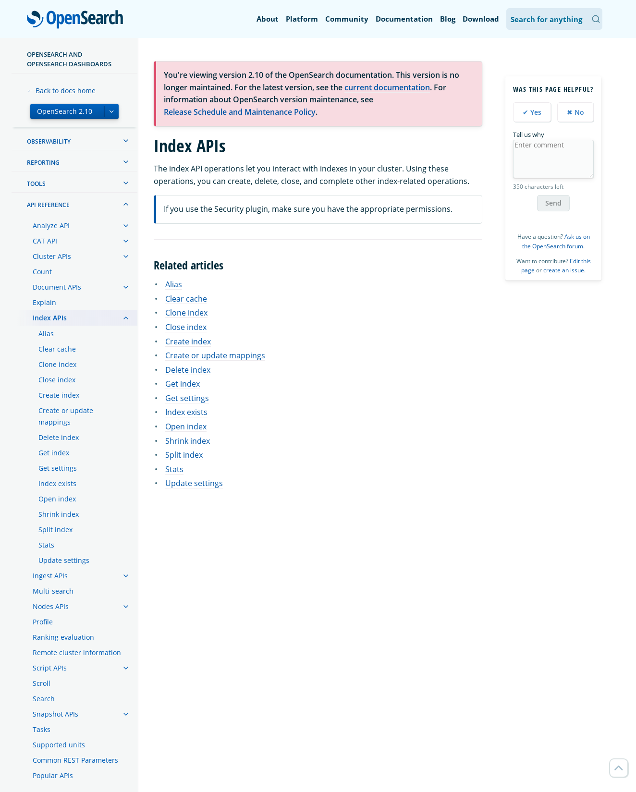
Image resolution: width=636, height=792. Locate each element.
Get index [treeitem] (53, 452)
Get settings (187, 398)
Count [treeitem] (42, 271)
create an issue (563, 270)
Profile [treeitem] (43, 621)
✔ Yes (532, 112)
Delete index (187, 370)
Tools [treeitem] (36, 184)
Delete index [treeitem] (58, 437)
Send (553, 202)
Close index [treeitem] (56, 379)
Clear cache (186, 298)
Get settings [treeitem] (57, 468)
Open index (186, 426)
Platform (302, 19)
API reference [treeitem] (48, 205)
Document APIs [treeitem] (57, 287)
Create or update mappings (215, 355)
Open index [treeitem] (57, 498)
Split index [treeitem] (55, 529)
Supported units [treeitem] (59, 744)
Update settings (194, 483)
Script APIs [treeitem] (50, 667)
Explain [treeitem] (44, 302)
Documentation (404, 19)
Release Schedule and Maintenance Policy (240, 112)
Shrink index (187, 441)
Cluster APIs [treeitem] (52, 256)
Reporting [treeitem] (43, 162)
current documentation (387, 87)
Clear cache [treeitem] (57, 348)
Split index (184, 455)
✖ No (575, 112)
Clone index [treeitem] (57, 364)
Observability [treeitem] (49, 141)
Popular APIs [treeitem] (53, 775)
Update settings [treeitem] (63, 560)
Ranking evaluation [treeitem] (63, 637)
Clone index (186, 312)
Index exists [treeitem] (57, 483)
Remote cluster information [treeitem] (77, 652)
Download (481, 19)
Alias (173, 284)
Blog (447, 19)
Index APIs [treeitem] (50, 317)
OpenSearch (77, 20)
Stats (174, 469)
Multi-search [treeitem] (53, 591)
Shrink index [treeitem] (58, 514)
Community (346, 19)
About (268, 19)
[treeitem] (126, 140)
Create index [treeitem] (58, 395)
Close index (186, 327)
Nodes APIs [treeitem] (51, 606)
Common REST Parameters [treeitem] (75, 760)
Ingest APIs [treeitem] (50, 575)
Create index (188, 341)
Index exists (186, 412)
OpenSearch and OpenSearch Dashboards (69, 59)
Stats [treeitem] (46, 544)
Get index (182, 383)
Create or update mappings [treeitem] (65, 416)
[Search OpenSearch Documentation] (554, 19)
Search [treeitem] (44, 698)
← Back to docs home (61, 90)
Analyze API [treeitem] (51, 225)
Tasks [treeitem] (41, 729)
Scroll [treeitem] (41, 683)
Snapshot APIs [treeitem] (55, 714)
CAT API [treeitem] (45, 240)
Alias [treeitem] (46, 333)
